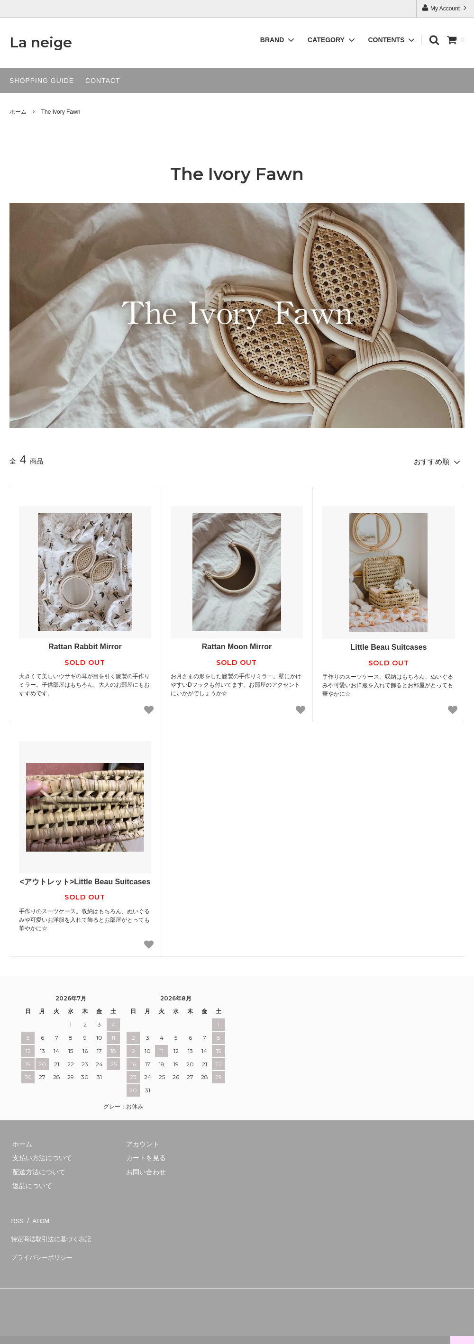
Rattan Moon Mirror (237, 644)
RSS (16, 1216)
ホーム (18, 112)
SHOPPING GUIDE (41, 80)
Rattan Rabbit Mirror (85, 644)
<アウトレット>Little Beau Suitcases (85, 879)
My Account (445, 8)
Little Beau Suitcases (388, 645)
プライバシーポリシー (42, 1244)
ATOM (37, 1216)
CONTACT (102, 80)
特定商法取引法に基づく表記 (52, 1230)
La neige (40, 43)
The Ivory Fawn (61, 112)
